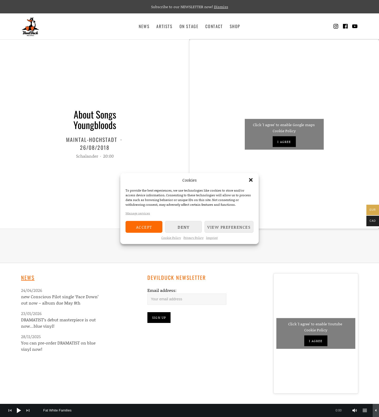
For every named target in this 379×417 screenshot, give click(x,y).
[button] (250, 180)
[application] (189, 410)
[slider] (195, 410)
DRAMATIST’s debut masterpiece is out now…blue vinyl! (58, 323)
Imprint (212, 237)
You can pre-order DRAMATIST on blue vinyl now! (58, 346)
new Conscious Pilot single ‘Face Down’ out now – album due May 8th (59, 300)
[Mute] (355, 410)
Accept (144, 227)
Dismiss (221, 6)
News (144, 26)
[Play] (19, 410)
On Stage (189, 26)
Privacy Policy (193, 237)
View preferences (229, 227)
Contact (214, 26)
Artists (164, 26)
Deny (183, 227)
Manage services (138, 213)
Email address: (162, 290)
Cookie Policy (171, 237)
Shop (235, 26)
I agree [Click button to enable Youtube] (315, 341)
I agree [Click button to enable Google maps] (284, 141)
